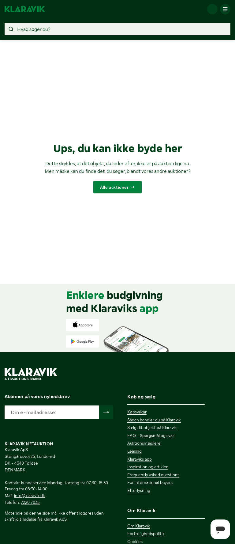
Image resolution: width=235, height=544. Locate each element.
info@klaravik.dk (29, 495)
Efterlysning (138, 490)
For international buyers (150, 482)
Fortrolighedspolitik (146, 533)
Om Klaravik (138, 525)
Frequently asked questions (153, 474)
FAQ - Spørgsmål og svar (150, 435)
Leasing (134, 451)
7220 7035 (30, 502)
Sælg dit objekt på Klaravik (152, 427)
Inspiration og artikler (147, 466)
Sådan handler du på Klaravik (154, 419)
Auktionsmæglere (144, 443)
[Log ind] (212, 9)
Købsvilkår (137, 411)
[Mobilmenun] (225, 9)
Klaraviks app (139, 459)
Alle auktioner (114, 187)
